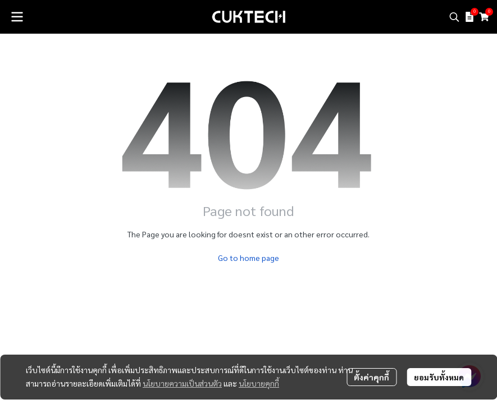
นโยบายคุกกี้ (259, 383)
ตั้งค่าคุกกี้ (371, 377)
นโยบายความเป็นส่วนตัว (182, 383)
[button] (454, 17)
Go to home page (248, 257)
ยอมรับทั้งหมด (439, 377)
